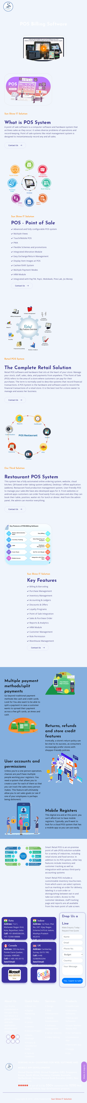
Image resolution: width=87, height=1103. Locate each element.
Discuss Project (33, 1030)
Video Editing (52, 1037)
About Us (30, 1006)
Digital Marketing (30, 1012)
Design (49, 1006)
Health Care (72, 1006)
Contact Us (15, 145)
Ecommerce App (72, 1039)
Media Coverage (29, 1037)
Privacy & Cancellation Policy (31, 1045)
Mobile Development (51, 1019)
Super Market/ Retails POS (73, 1027)
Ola (68, 1053)
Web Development (51, 1012)
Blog (28, 1018)
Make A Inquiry (84, 1072)
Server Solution (53, 1033)
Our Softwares (73, 1033)
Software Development (51, 1027)
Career (29, 1022)
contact (29, 1026)
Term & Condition (29, 1055)
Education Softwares (71, 1012)
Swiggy (70, 1049)
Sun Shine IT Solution (61, 1099)
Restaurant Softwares (72, 1019)
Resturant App (73, 1044)
